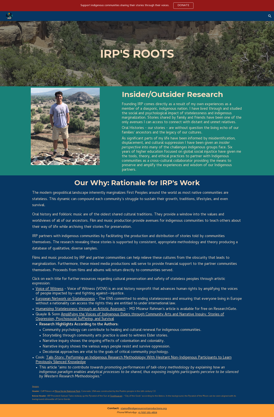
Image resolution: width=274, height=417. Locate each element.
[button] (270, 16)
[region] (137, 5)
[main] (137, 54)
